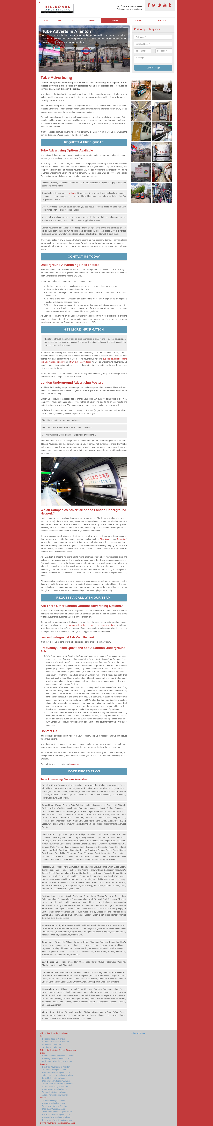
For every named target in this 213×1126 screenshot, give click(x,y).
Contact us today (84, 256)
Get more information (84, 329)
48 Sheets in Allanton (51, 1044)
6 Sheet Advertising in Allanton (55, 1042)
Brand (91, 20)
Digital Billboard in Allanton (54, 1078)
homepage (74, 764)
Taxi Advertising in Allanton (54, 1100)
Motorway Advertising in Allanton (56, 1081)
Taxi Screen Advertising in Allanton (57, 1112)
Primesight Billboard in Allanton (55, 1058)
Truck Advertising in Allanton (54, 1106)
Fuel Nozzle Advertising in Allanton (57, 1120)
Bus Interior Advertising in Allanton (57, 1117)
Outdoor (114, 20)
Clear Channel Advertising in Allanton (58, 1056)
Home (46, 20)
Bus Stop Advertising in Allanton (56, 1067)
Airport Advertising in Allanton (55, 1086)
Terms (142, 1033)
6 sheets (72, 193)
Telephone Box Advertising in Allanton (58, 1075)
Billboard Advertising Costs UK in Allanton (58, 1050)
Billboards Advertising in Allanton (54, 1033)
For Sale (162, 20)
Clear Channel (106, 539)
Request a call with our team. (83, 597)
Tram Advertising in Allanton (54, 1092)
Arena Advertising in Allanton (54, 1089)
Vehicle (137, 20)
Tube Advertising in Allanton (54, 1070)
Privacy (134, 1033)
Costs (74, 20)
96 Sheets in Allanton (51, 1047)
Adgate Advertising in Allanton (55, 1095)
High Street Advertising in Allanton (57, 1061)
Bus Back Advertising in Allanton (56, 1114)
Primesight (121, 539)
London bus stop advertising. (103, 625)
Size (59, 20)
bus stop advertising (111, 359)
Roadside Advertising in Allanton (56, 1072)
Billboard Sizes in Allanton (53, 1039)
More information (84, 771)
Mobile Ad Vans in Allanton (53, 1109)
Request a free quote (84, 142)
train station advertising (80, 362)
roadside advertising (77, 625)
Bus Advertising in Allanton (53, 1103)
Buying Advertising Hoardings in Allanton (57, 1123)
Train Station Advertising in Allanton (57, 1084)
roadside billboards (57, 362)
